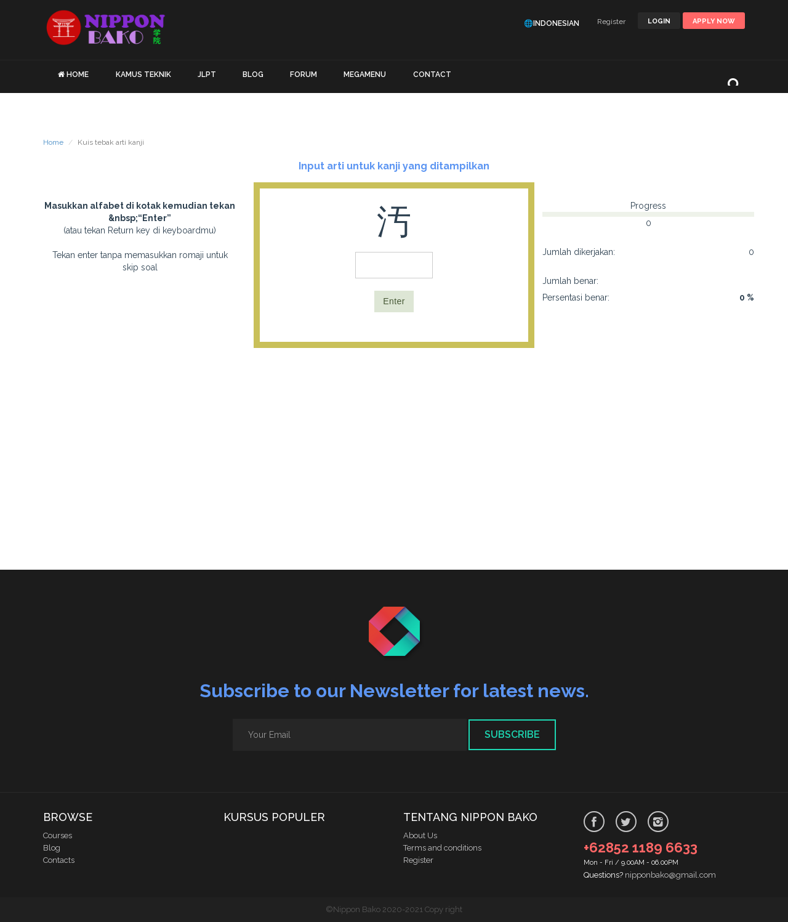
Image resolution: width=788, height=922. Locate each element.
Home (53, 142)
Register (611, 21)
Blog (51, 847)
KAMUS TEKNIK (143, 74)
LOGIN (659, 21)
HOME (77, 74)
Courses (57, 835)
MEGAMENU (365, 74)
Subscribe (512, 734)
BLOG (253, 74)
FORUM (303, 74)
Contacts (58, 860)
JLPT (207, 74)
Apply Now (714, 21)
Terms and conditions (442, 847)
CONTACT (432, 74)
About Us (420, 835)
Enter (394, 301)
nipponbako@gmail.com (670, 875)
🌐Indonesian (551, 23)
